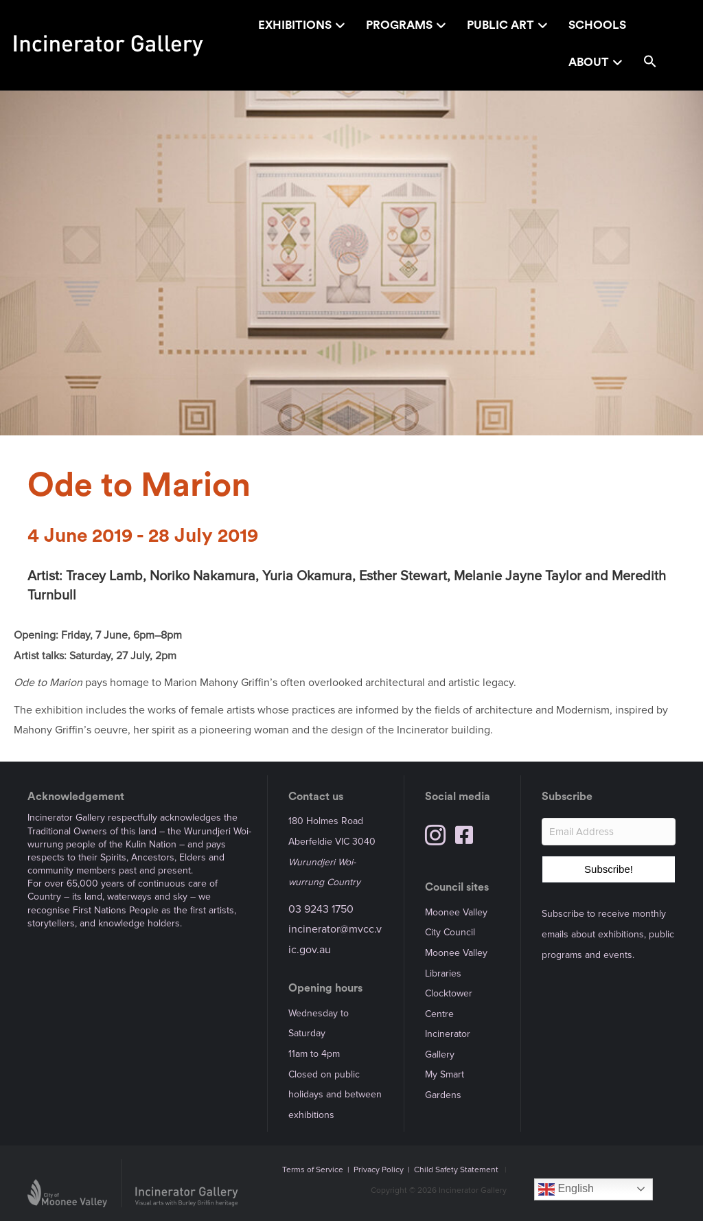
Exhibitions (295, 25)
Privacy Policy (379, 1170)
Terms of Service (312, 1170)
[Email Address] (609, 831)
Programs (399, 25)
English (566, 1189)
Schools (597, 25)
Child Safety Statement (456, 1170)
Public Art (500, 25)
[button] (650, 63)
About (588, 62)
